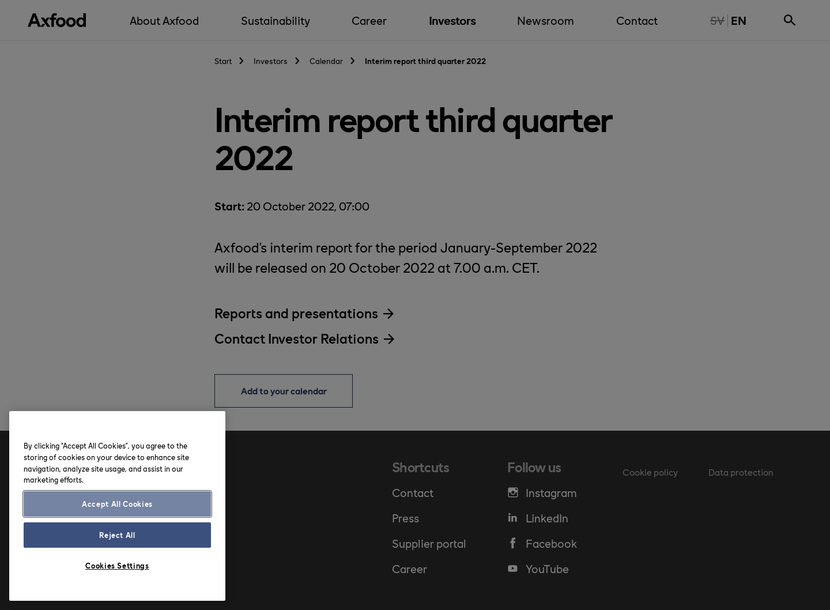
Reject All (117, 534)
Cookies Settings (117, 565)
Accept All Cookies (117, 503)
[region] (117, 506)
